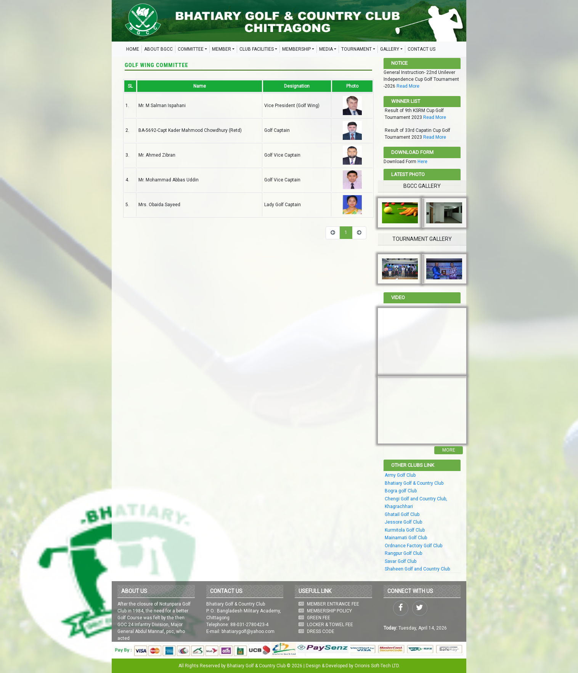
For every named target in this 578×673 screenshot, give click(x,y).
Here (422, 161)
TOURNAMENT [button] (356, 49)
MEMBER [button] (221, 49)
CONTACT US (421, 49)
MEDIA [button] (326, 49)
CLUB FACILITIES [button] (256, 49)
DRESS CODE (320, 631)
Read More (408, 86)
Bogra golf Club (401, 491)
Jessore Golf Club (403, 522)
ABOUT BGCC (158, 49)
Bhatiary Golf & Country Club (414, 483)
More (448, 450)
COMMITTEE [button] (191, 49)
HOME (132, 49)
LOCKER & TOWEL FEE (330, 624)
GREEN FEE (318, 617)
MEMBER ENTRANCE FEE (333, 604)
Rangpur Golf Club (403, 553)
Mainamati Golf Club (406, 537)
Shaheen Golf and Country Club (417, 569)
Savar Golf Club (400, 561)
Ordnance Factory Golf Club (413, 545)
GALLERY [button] (389, 49)
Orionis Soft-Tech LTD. (377, 665)
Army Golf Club (400, 475)
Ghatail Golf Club (402, 514)
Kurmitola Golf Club (405, 530)
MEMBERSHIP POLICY (329, 611)
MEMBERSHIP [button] (296, 49)
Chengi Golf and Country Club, (416, 499)
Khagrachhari (399, 506)
